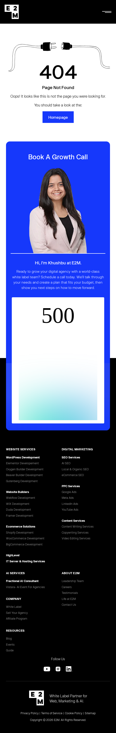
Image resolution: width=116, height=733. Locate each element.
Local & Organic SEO (75, 469)
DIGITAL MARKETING (77, 449)
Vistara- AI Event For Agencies (25, 587)
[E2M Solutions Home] (12, 12)
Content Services (73, 520)
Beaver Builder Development (24, 475)
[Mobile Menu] (106, 12)
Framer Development (19, 515)
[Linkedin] (69, 669)
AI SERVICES (15, 573)
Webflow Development (20, 497)
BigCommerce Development (24, 544)
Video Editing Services (76, 538)
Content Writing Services (78, 526)
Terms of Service (51, 713)
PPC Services (71, 486)
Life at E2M (69, 598)
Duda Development (18, 509)
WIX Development (17, 503)
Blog (9, 638)
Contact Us (69, 604)
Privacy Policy (30, 713)
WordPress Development (23, 457)
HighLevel (12, 555)
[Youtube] (47, 669)
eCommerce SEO (73, 475)
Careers (67, 587)
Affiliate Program (16, 618)
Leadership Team (73, 581)
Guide (10, 650)
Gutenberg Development (22, 481)
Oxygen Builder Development (24, 469)
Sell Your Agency (17, 612)
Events (10, 644)
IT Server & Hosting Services (25, 561)
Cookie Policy (73, 713)
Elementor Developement (22, 463)
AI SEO (66, 463)
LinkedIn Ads (70, 503)
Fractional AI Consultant (22, 581)
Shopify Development (20, 532)
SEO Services (71, 457)
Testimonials (70, 592)
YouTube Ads (70, 509)
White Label (13, 606)
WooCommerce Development (25, 538)
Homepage (58, 117)
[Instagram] (58, 669)
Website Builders (17, 491)
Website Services (20, 449)
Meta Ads (68, 497)
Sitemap (90, 713)
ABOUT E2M (70, 573)
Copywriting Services (75, 532)
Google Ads (69, 491)
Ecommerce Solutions (20, 526)
